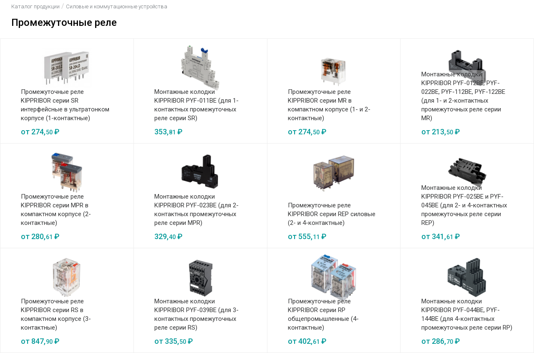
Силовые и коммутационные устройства (116, 6)
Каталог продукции (35, 6)
